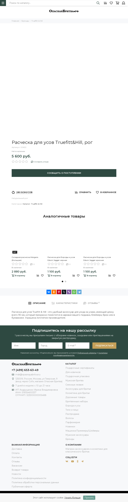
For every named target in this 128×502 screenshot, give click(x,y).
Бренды (69, 439)
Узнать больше (72, 497)
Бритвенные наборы (76, 401)
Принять (89, 497)
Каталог (26, 204)
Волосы (69, 418)
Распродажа (72, 414)
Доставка (17, 449)
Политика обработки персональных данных (35, 482)
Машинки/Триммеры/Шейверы (82, 430)
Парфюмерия (72, 422)
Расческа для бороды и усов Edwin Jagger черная (61, 258)
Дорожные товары (75, 397)
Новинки (70, 426)
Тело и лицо (71, 409)
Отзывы (16, 461)
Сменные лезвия (74, 384)
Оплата (15, 453)
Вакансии (17, 465)
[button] (62, 281)
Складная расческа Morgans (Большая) (25, 258)
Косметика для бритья (77, 393)
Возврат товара (20, 470)
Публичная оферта (22, 486)
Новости (16, 474)
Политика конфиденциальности (29, 478)
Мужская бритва (74, 380)
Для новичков (72, 372)
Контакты (17, 457)
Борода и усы (72, 405)
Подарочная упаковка (77, 376)
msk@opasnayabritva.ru (27, 374)
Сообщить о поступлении (64, 173)
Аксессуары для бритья (78, 389)
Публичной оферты (86, 353)
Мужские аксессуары (77, 435)
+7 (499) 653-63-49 (25, 370)
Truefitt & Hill (36, 204)
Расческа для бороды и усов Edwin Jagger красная (97, 258)
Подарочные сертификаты (79, 368)
